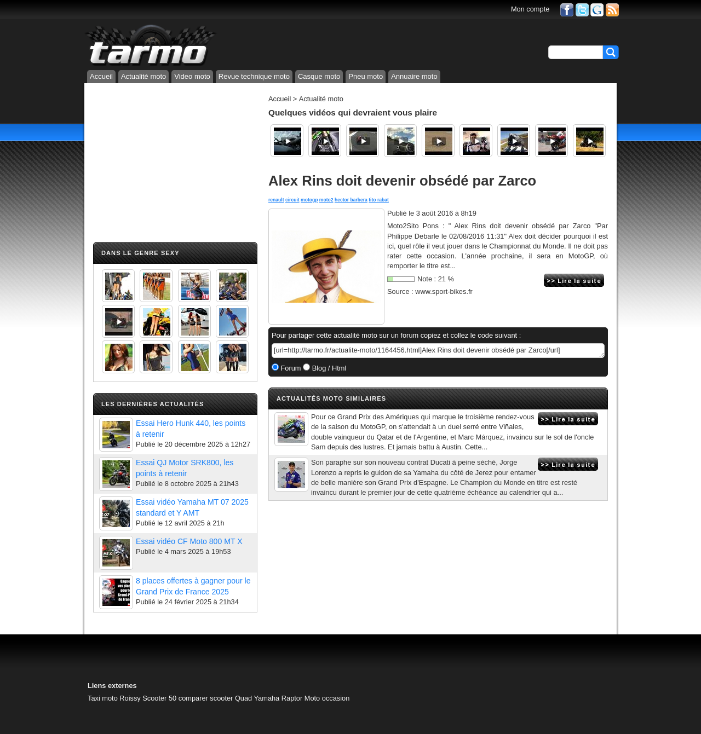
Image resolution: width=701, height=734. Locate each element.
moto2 (326, 200)
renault (276, 200)
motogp (309, 200)
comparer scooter (206, 698)
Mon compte (530, 9)
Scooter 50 (159, 698)
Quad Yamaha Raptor (268, 698)
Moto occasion (327, 698)
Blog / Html (328, 368)
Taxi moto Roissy (114, 698)
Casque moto (319, 76)
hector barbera (351, 200)
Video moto (192, 76)
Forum (290, 368)
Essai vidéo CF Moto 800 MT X (189, 541)
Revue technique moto (254, 76)
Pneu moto (365, 76)
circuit (292, 200)
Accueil (101, 76)
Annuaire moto (414, 76)
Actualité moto (143, 76)
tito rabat (379, 200)
